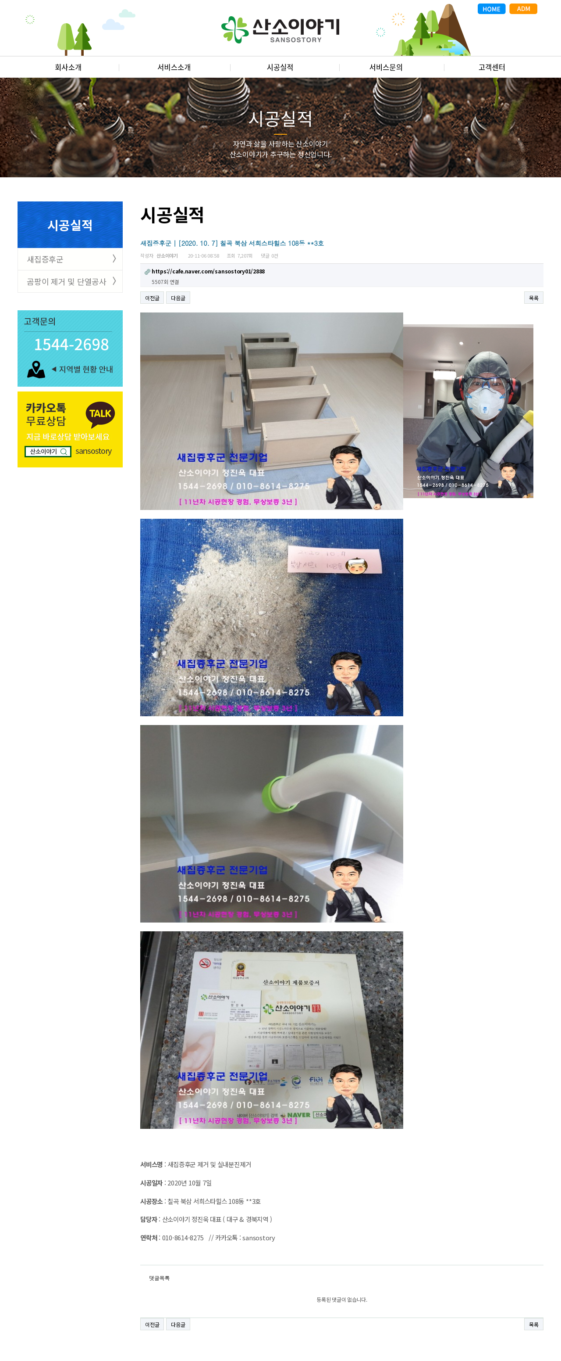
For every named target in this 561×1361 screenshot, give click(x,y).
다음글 (178, 298)
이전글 (152, 298)
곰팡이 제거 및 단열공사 (67, 281)
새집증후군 (45, 259)
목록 (534, 298)
